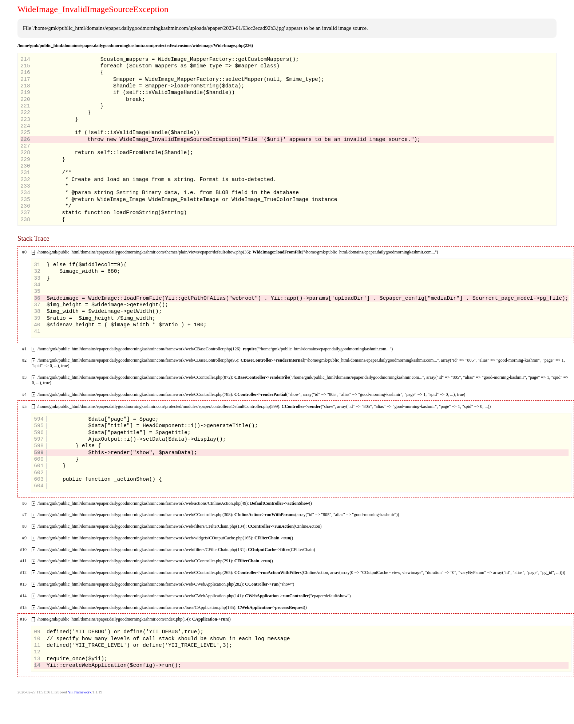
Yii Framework (79, 692)
